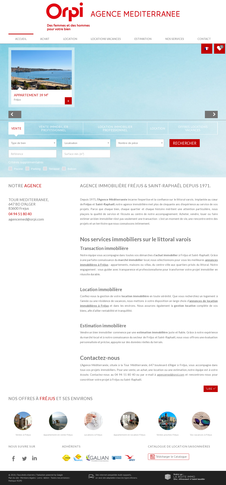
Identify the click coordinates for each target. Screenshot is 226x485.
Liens (39, 478)
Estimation (142, 38)
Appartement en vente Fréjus (58, 435)
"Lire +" (211, 389)
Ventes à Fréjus (23, 435)
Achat (44, 38)
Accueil (21, 38)
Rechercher (184, 143)
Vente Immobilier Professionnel (53, 128)
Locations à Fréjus (93, 435)
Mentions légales (28, 478)
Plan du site (13, 478)
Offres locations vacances (192, 128)
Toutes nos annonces (60, 478)
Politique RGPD (15, 480)
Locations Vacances (106, 38)
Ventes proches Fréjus (168, 435)
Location (70, 38)
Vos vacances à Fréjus (201, 435)
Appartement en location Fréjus (129, 435)
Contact (204, 38)
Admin (46, 478)
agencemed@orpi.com (26, 219)
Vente (16, 128)
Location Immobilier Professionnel (115, 128)
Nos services (174, 38)
